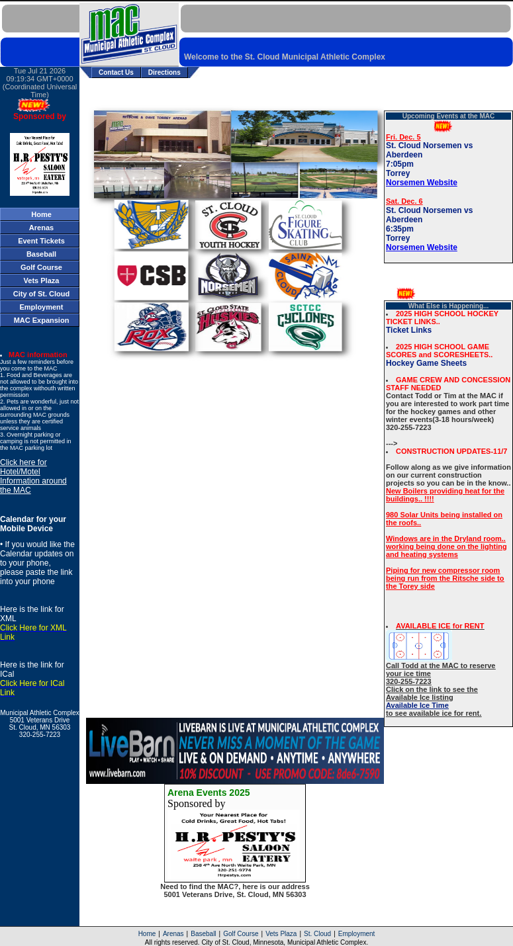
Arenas (173, 933)
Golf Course (240, 933)
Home (147, 933)
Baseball (203, 933)
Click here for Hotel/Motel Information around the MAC (33, 476)
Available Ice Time (417, 705)
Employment (356, 933)
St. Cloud (317, 933)
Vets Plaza (281, 933)
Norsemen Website (421, 182)
